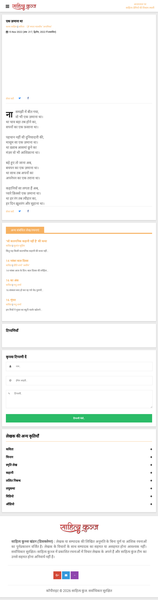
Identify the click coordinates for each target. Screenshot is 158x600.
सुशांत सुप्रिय (19, 245)
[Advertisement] (79, 63)
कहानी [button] (79, 473)
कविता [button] (79, 449)
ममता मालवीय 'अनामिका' (39, 26)
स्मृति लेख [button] (79, 465)
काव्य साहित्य (11, 26)
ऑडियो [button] (79, 504)
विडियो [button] (79, 496)
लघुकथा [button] (79, 489)
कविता (21, 26)
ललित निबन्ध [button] (79, 481)
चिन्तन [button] (79, 457)
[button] (19, 98)
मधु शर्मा (17, 284)
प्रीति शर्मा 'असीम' (22, 265)
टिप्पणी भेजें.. (79, 418)
